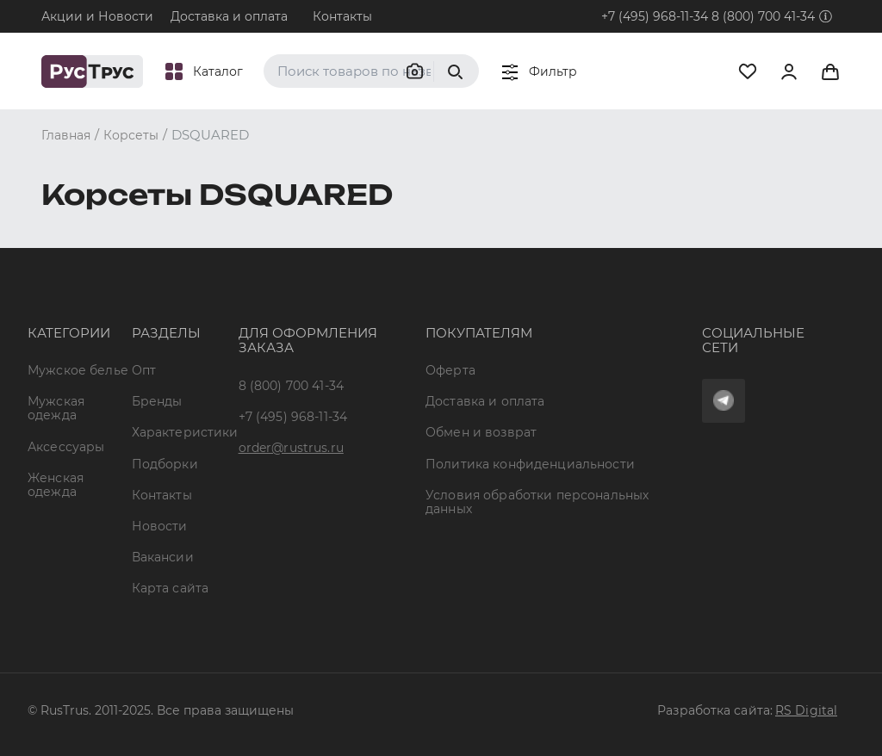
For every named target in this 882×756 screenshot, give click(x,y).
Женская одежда (56, 484)
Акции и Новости (97, 16)
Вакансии (163, 557)
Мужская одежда (56, 408)
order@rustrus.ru (291, 447)
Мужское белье (78, 370)
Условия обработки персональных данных (537, 502)
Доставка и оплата (229, 16)
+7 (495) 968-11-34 (654, 16)
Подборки (165, 464)
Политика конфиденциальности (530, 464)
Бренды (157, 401)
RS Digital (806, 710)
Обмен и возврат (481, 432)
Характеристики (185, 432)
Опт (144, 370)
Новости (160, 526)
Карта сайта (170, 588)
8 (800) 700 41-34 (763, 16)
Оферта (450, 370)
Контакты (342, 16)
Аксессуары (66, 447)
